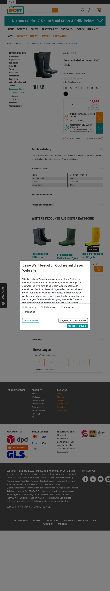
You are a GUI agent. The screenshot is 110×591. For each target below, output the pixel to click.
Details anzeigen (31, 320)
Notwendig (30, 307)
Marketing (30, 312)
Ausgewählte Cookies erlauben (73, 320)
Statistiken (68, 307)
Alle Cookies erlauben (77, 326)
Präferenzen (50, 307)
